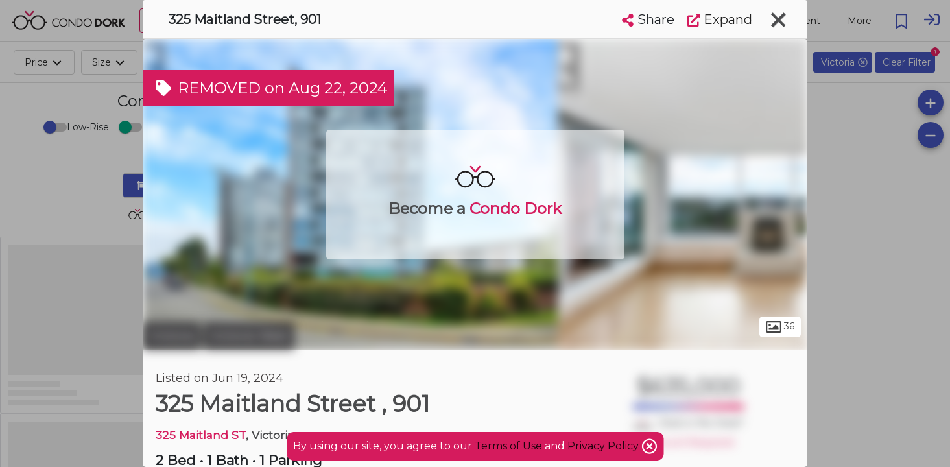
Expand (719, 19)
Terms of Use (508, 446)
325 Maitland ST (201, 435)
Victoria (171, 336)
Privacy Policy (604, 446)
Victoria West (249, 336)
